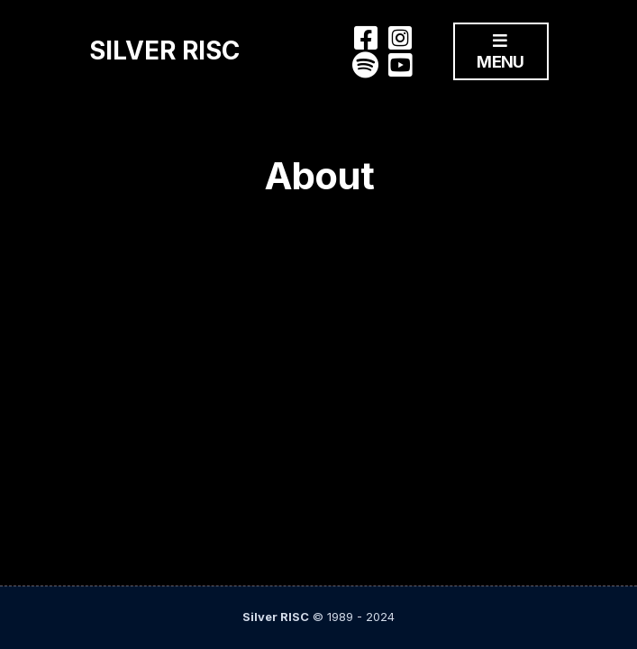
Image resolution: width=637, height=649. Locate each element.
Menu (500, 52)
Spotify (365, 64)
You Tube (400, 64)
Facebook (365, 37)
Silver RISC (164, 50)
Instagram (400, 37)
